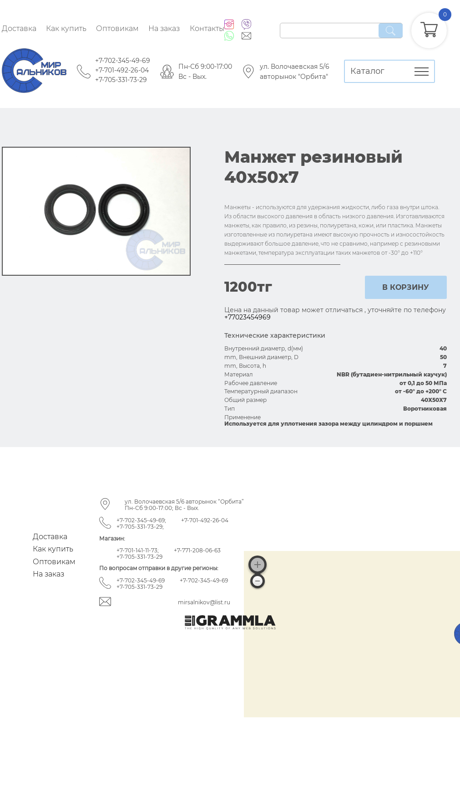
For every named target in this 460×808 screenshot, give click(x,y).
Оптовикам (117, 28)
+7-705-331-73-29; (140, 526)
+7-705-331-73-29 (121, 79)
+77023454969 (247, 317)
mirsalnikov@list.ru (204, 602)
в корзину (405, 287)
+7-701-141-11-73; (137, 550)
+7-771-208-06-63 (197, 550)
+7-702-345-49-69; (141, 520)
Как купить (66, 28)
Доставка (19, 28)
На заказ (164, 28)
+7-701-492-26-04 (122, 70)
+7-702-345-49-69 (122, 60)
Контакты (207, 28)
